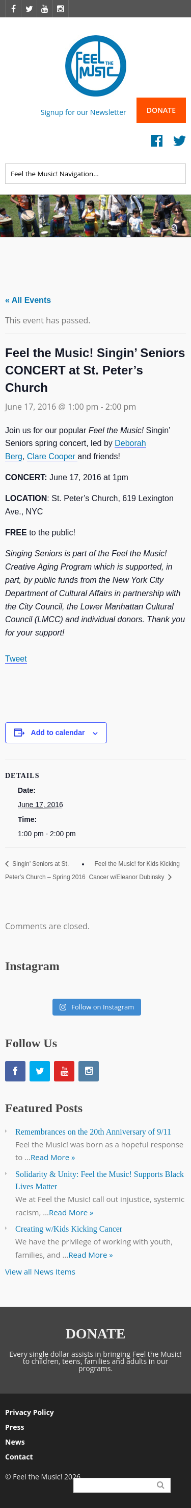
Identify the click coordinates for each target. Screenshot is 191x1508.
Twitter (179, 143)
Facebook (156, 143)
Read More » (53, 1157)
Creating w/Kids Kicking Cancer (68, 1228)
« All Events (28, 300)
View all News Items (40, 1271)
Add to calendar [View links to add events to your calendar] (58, 732)
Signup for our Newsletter (83, 111)
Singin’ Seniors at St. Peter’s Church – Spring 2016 (45, 870)
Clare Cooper (52, 456)
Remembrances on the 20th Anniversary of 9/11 (93, 1131)
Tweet (16, 658)
